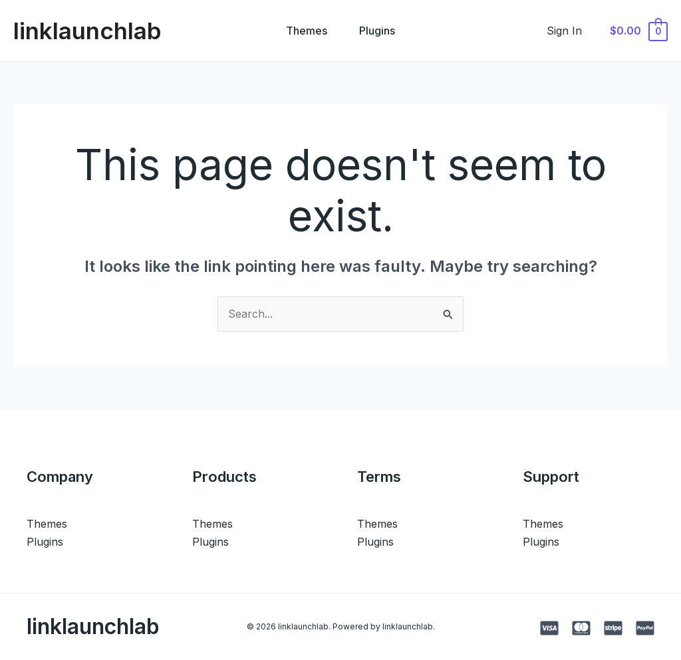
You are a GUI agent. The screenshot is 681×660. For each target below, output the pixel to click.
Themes (306, 30)
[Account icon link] (564, 30)
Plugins (377, 30)
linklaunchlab (87, 31)
